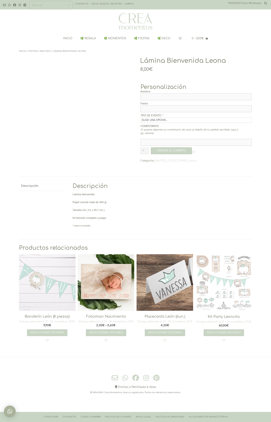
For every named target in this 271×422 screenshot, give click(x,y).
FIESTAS (33, 51)
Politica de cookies (118, 417)
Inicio (22, 51)
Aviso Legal (143, 417)
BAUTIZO (45, 51)
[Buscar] (69, 5)
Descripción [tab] (29, 186)
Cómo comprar (90, 417)
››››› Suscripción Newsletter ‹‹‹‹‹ (208, 417)
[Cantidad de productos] (144, 150)
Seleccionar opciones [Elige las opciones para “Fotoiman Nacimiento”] (106, 332)
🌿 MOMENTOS (115, 38)
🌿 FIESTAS (142, 38)
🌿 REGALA (88, 38)
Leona (192, 160)
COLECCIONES (177, 160)
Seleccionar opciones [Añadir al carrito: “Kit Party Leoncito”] (224, 332)
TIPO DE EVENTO (152, 115)
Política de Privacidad (170, 417)
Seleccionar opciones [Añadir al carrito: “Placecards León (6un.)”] (165, 332)
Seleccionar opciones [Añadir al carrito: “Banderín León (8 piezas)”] (47, 332)
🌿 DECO (163, 38)
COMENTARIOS (150, 126)
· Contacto (81, 4)
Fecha (144, 103)
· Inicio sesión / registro (106, 4)
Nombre (145, 91)
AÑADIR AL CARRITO (171, 150)
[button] (193, 152)
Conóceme (50, 417)
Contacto (69, 417)
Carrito (129, 4)
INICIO (67, 38)
